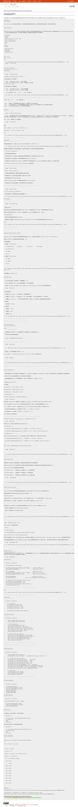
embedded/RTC (10, 14)
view (9, 6)
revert (13, 6)
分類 (19, 1)
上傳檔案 (34, 1)
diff (6, 6)
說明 (6, 805)
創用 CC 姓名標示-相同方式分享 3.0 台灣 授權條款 (26, 804)
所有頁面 (14, 1)
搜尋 (11, 4)
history (17, 6)
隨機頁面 (23, 1)
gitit (14, 805)
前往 (15, 4)
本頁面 (39, 1)
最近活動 (29, 1)
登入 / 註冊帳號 (71, 1)
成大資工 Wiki (7, 1)
